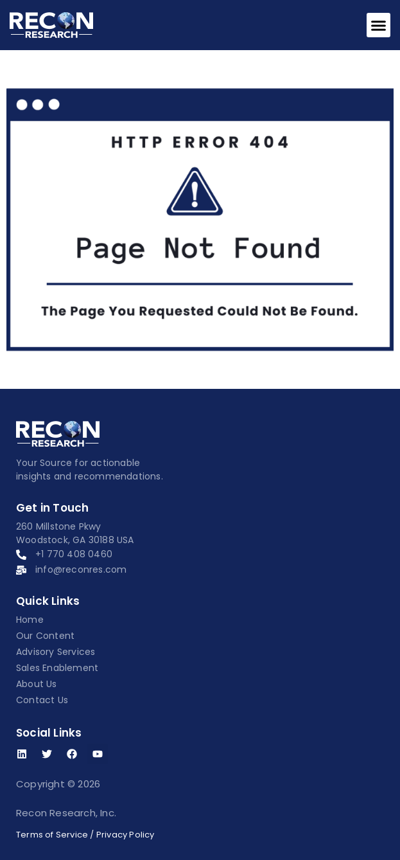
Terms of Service (52, 835)
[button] (379, 25)
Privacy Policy (125, 835)
